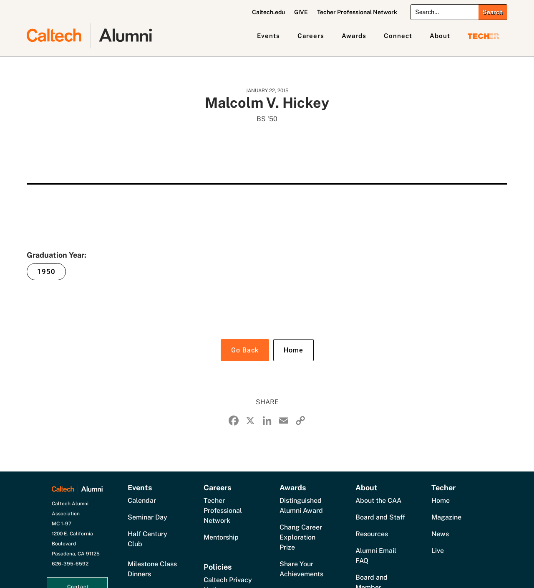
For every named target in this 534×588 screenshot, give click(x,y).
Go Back (245, 350)
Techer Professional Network (357, 12)
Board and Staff (380, 517)
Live (437, 551)
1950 (46, 271)
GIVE (301, 12)
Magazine (446, 517)
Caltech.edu (268, 12)
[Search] (445, 12)
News (440, 534)
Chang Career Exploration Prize (301, 537)
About (440, 35)
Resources (371, 534)
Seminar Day (147, 517)
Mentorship (221, 537)
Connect (398, 35)
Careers (310, 35)
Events (268, 35)
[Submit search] (493, 12)
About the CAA (378, 500)
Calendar (142, 500)
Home (293, 350)
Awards (354, 35)
